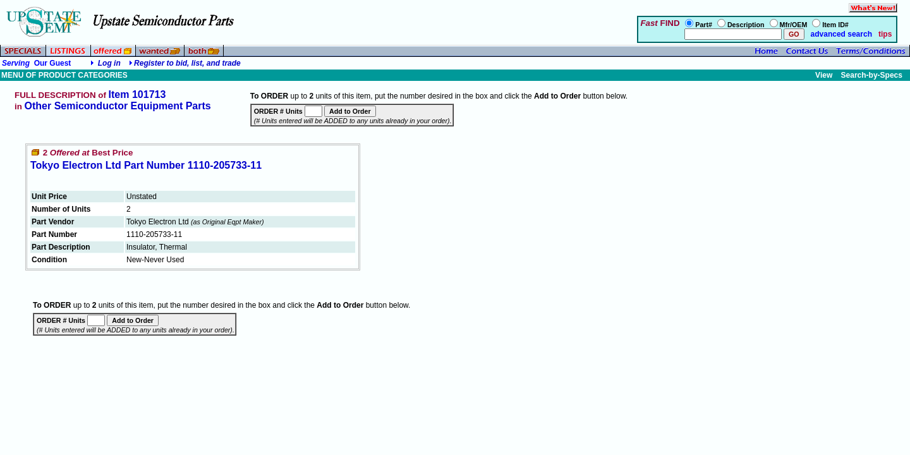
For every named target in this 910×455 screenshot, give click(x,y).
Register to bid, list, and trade (187, 63)
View (823, 75)
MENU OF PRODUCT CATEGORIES (64, 75)
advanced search (840, 34)
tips (885, 34)
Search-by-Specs (871, 75)
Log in (109, 63)
